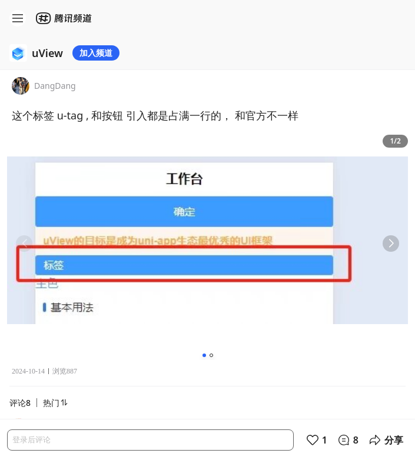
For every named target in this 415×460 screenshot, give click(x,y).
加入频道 (95, 52)
